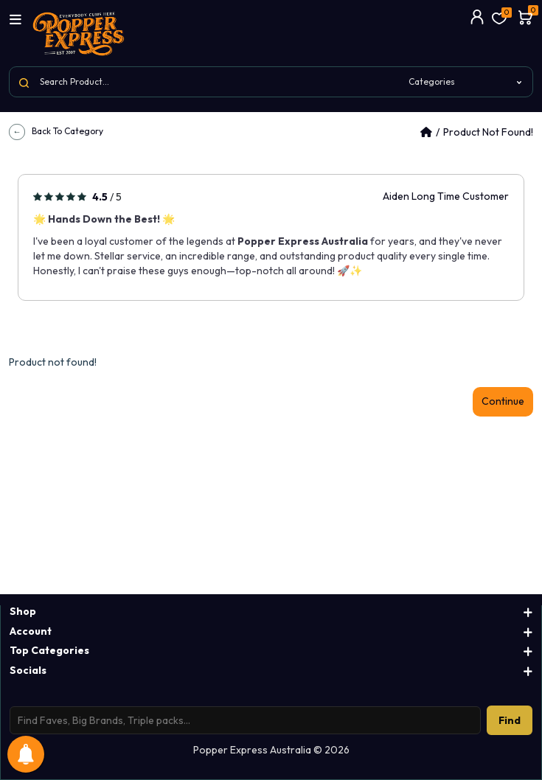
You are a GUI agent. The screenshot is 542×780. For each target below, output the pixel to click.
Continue (503, 401)
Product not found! (488, 132)
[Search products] (245, 720)
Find (509, 720)
